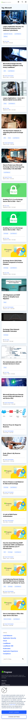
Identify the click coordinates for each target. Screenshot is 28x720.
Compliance (7, 654)
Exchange (6, 233)
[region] (14, 703)
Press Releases (5, 685)
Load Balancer (18, 33)
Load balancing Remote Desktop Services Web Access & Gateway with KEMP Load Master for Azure (13, 581)
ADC (5, 70)
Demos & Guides (7, 619)
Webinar (5, 36)
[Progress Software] (6, 672)
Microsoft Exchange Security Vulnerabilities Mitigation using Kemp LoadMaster (13, 65)
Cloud (5, 103)
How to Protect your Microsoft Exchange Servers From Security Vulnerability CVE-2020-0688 (13, 167)
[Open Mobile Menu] (25, 2)
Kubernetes (6, 648)
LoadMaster (7, 643)
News (5, 302)
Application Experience (10, 651)
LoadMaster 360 (8, 646)
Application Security (8, 33)
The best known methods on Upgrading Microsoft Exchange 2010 (13, 132)
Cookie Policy (12, 704)
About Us (3, 680)
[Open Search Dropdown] (22, 2)
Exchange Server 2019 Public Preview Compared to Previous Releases (13, 262)
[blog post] (14, 17)
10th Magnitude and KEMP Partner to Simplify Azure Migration (11, 296)
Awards (3, 683)
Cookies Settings (14, 716)
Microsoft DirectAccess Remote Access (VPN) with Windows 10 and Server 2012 (13, 396)
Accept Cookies (14, 712)
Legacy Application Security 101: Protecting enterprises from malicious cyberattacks (13, 28)
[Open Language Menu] (18, 2)
